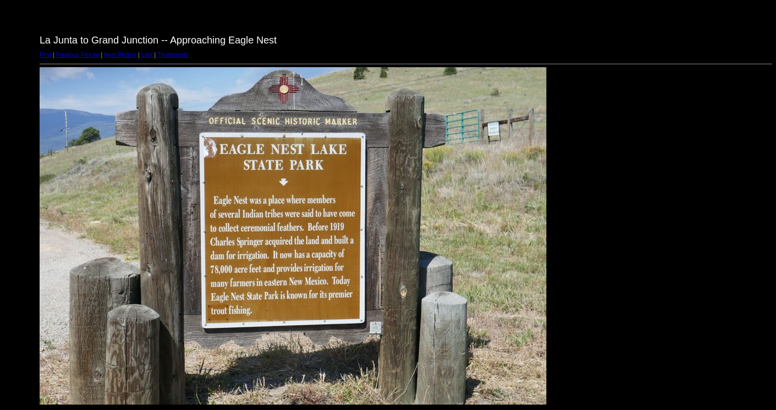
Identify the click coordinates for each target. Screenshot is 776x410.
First (45, 54)
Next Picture (120, 54)
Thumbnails (172, 54)
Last (146, 54)
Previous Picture (77, 54)
